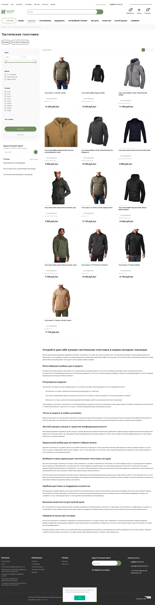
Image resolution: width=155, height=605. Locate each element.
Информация (37, 558)
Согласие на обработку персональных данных (9, 579)
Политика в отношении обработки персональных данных (13, 570)
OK (80, 597)
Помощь (35, 561)
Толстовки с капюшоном (20, 42)
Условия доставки (38, 569)
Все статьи (34, 159)
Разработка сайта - (37, 599)
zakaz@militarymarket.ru (139, 566)
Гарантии (65, 564)
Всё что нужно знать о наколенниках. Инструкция (19, 169)
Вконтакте (94, 575)
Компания (5, 558)
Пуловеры (6, 42)
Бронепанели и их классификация (14, 163)
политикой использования (72, 592)
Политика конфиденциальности (13, 567)
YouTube (104, 575)
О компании (5, 561)
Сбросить (20, 134)
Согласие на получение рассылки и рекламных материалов (13, 584)
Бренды (65, 561)
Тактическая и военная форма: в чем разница (17, 174)
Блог (3, 564)
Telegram (99, 575)
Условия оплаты (37, 567)
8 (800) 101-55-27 (116, 4)
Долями (34, 572)
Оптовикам (36, 564)
